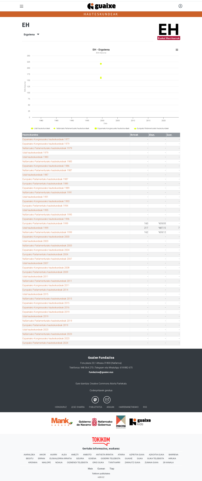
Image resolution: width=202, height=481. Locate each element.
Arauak (110, 407)
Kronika (32, 462)
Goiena (92, 458)
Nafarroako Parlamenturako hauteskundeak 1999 (47, 232)
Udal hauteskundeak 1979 (35, 152)
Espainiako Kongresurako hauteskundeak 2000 (46, 236)
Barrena (173, 454)
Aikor (42, 454)
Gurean (101, 468)
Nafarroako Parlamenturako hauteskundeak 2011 (47, 281)
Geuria (80, 458)
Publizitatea (95, 407)
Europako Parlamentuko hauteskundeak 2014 (45, 289)
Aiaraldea (29, 454)
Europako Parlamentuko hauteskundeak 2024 (45, 343)
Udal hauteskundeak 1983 (35, 157)
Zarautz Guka (132, 462)
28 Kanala (168, 462)
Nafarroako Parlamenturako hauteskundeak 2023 (47, 334)
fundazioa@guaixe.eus (101, 372)
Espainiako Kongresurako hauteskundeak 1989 (46, 188)
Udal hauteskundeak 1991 (35, 197)
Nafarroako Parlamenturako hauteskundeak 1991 (47, 192)
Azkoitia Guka (156, 454)
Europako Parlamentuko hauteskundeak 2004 (45, 254)
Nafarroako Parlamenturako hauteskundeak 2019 (47, 320)
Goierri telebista (110, 458)
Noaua (58, 462)
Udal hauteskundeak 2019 (35, 316)
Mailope (46, 462)
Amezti (75, 454)
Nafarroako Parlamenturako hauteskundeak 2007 (47, 258)
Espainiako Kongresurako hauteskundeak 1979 (46, 143)
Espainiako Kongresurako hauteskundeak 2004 (46, 250)
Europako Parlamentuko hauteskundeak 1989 (45, 183)
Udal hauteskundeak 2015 (35, 294)
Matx (90, 468)
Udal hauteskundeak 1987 (35, 174)
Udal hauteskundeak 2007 (35, 263)
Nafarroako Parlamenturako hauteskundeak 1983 (47, 161)
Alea (64, 454)
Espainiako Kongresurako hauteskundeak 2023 (46, 338)
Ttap (112, 468)
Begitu (29, 458)
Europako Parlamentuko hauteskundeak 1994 (45, 205)
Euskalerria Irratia (60, 458)
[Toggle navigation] (22, 6)
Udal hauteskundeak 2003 (35, 241)
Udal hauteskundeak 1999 (35, 228)
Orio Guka (98, 462)
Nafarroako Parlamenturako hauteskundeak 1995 (47, 214)
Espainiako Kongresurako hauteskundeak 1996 (46, 219)
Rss (145, 407)
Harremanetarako (129, 407)
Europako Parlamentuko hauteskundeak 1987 (45, 179)
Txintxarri (114, 462)
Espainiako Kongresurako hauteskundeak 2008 (46, 267)
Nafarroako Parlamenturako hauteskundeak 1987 (47, 170)
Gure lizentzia (82, 383)
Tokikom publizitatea (101, 473)
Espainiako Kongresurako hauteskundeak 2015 (46, 303)
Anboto (87, 454)
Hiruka (172, 458)
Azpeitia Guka (136, 454)
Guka (140, 458)
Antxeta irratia (104, 454)
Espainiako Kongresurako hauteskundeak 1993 (46, 201)
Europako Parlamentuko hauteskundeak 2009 (45, 272)
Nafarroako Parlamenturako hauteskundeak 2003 (47, 245)
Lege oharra (78, 407)
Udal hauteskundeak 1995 (35, 210)
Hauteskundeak (101, 14)
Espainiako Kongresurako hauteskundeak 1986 (46, 166)
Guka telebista (155, 458)
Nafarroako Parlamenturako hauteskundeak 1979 (47, 148)
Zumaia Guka (151, 462)
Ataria (121, 454)
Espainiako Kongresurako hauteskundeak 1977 (46, 139)
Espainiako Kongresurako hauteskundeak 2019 (46, 312)
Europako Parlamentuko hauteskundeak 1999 (45, 223)
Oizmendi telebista (77, 462)
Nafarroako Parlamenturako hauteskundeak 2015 (47, 298)
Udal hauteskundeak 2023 (35, 329)
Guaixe (128, 458)
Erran (41, 458)
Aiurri (53, 454)
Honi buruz (61, 407)
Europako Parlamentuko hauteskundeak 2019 (45, 325)
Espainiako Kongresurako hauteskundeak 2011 (46, 285)
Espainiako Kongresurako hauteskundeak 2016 (46, 307)
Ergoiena (31, 34)
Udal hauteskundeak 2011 (35, 276)
